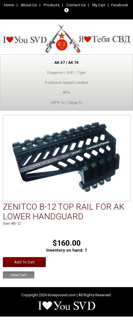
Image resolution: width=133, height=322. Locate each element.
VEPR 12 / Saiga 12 (66, 102)
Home (9, 5)
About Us (29, 5)
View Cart (19, 275)
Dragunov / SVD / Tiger (66, 72)
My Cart (98, 5)
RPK (66, 92)
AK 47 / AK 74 (66, 62)
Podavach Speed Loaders (66, 82)
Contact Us (76, 5)
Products (51, 5)
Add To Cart (24, 262)
